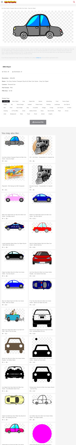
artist (5, 114)
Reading (26, 432)
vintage (44, 107)
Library (53, 432)
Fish (45, 427)
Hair (49, 430)
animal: (4, 427)
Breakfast (8, 434)
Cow (27, 427)
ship (28, 107)
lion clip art (60, 107)
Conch (24, 425)
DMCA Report (7, 66)
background (13, 114)
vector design (20, 104)
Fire (30, 425)
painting (48, 104)
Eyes (39, 430)
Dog (30, 427)
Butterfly (17, 427)
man (5, 107)
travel (28, 114)
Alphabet (70, 432)
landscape (57, 104)
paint (11, 107)
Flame (33, 425)
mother (21, 430)
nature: (3, 425)
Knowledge (49, 432)
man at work (51, 110)
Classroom (21, 432)
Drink (19, 434)
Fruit (28, 434)
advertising (49, 101)
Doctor (32, 430)
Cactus (20, 425)
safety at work (33, 110)
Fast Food (24, 434)
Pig (71, 427)
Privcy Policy (13, 441)
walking (42, 430)
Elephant (41, 427)
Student (8, 432)
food (57, 101)
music (42, 110)
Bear (10, 427)
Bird (13, 427)
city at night (19, 107)
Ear (36, 430)
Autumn (11, 425)
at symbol (35, 107)
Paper (62, 432)
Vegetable (45, 434)
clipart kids (32, 101)
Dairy (12, 434)
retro (21, 114)
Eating (61, 434)
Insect (57, 427)
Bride (14, 430)
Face (65, 430)
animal (42, 114)
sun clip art (67, 104)
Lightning (46, 425)
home (46, 430)
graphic (50, 114)
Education (35, 432)
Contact (18, 441)
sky (12, 104)
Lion (60, 427)
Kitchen (49, 434)
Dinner (54, 434)
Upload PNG (29, 441)
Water (63, 425)
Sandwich (35, 434)
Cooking (69, 434)
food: (3, 434)
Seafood (40, 434)
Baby (11, 430)
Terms (7, 441)
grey (23, 101)
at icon (66, 110)
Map (45, 432)
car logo (6, 101)
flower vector (39, 104)
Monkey (63, 427)
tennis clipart (65, 101)
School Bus (40, 432)
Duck (33, 427)
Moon (50, 425)
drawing (6, 110)
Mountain (59, 425)
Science (58, 432)
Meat (31, 434)
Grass (42, 425)
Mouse (67, 427)
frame (5, 104)
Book (16, 432)
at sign (51, 107)
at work (69, 107)
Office (65, 432)
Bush (66, 425)
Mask (8, 430)
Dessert (15, 434)
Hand (72, 430)
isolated (30, 104)
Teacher (12, 432)
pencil (35, 114)
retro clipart (15, 101)
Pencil (30, 432)
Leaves (15, 425)
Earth (27, 425)
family (17, 430)
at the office (15, 110)
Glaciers (38, 425)
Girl (52, 430)
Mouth (62, 430)
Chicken (24, 427)
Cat (20, 427)
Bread (65, 434)
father (58, 430)
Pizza (57, 434)
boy (55, 430)
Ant (7, 427)
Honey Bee (52, 427)
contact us (38, 57)
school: (4, 432)
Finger (69, 430)
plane (59, 110)
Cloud (70, 425)
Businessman (27, 430)
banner (40, 101)
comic (23, 110)
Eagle (37, 427)
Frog (48, 427)
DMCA (23, 441)
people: (4, 430)
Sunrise (54, 425)
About (3, 441)
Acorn (8, 425)
